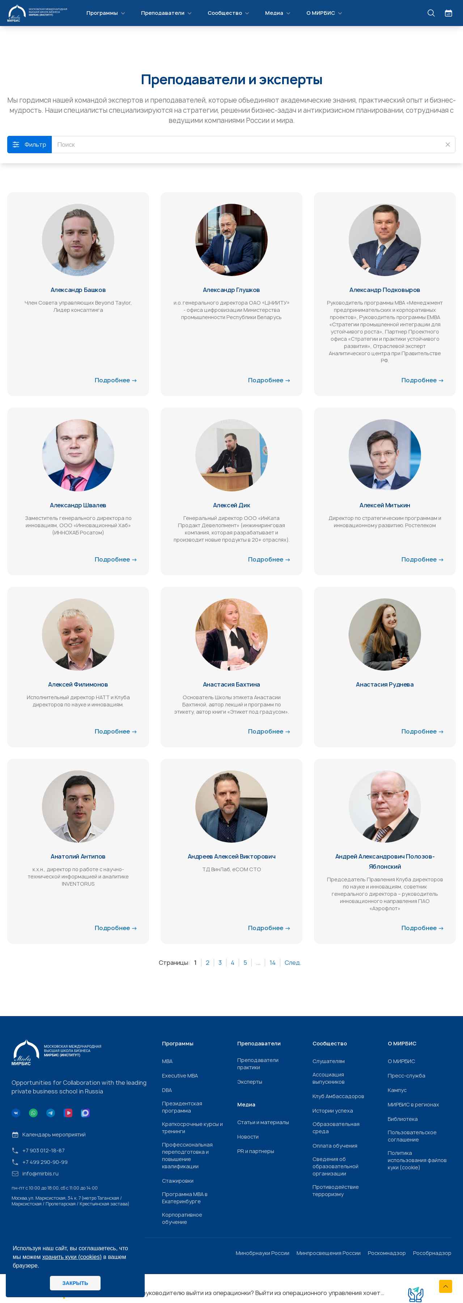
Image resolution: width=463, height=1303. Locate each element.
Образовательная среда (336, 1128)
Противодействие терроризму (336, 1190)
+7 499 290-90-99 (40, 1162)
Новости (248, 1136)
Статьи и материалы (263, 1122)
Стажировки (178, 1180)
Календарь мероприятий (49, 1134)
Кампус (397, 1090)
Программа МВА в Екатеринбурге (185, 1198)
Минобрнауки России (262, 1253)
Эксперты (249, 1081)
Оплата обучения (335, 1145)
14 (272, 963)
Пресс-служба (406, 1075)
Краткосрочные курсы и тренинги (192, 1128)
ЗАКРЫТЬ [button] (75, 1283)
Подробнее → (116, 380)
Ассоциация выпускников (329, 1078)
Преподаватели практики (258, 1064)
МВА (167, 1061)
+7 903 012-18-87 (38, 1150)
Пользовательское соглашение (412, 1136)
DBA (167, 1090)
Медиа (278, 13)
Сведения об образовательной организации (335, 1166)
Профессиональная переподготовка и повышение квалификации (187, 1155)
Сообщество (229, 13)
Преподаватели (167, 13)
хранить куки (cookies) (72, 1257)
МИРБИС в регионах (413, 1104)
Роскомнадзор (387, 1253)
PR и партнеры (255, 1151)
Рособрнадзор (432, 1253)
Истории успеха (333, 1110)
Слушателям (329, 1061)
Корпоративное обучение (182, 1218)
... (258, 963)
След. (293, 963)
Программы (106, 13)
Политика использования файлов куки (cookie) (417, 1160)
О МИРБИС (325, 13)
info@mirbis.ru (35, 1173)
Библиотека (403, 1118)
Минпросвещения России (329, 1253)
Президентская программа (182, 1107)
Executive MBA (180, 1075)
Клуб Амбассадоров (338, 1096)
